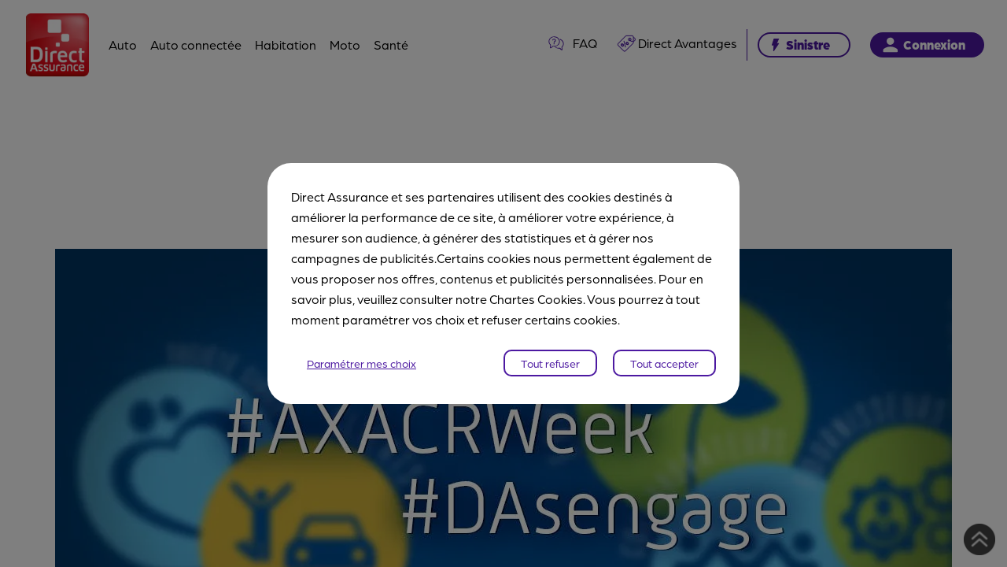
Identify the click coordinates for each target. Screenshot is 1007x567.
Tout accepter (664, 363)
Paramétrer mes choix (361, 363)
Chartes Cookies (536, 298)
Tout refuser (550, 363)
